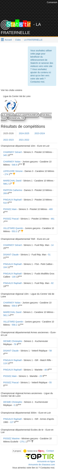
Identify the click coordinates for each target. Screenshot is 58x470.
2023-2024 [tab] (39, 133)
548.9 (14, 164)
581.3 (6, 315)
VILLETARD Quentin (13, 228)
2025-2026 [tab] (8, 133)
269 (5, 193)
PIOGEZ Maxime (11, 438)
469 (51, 209)
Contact (50, 450)
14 (52, 245)
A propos (17, 451)
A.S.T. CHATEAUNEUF (27, 115)
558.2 (14, 325)
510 (5, 203)
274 (6, 174)
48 (45, 369)
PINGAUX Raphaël (12, 199)
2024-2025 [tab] (24, 133)
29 (40, 376)
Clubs (18, 40)
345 (5, 155)
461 (52, 218)
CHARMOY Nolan (12, 161)
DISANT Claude (11, 254)
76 (15, 344)
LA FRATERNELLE (33, 40)
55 (50, 382)
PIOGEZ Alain (10, 209)
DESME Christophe (12, 341)
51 (49, 254)
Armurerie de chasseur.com (41, 464)
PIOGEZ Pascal (11, 218)
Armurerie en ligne (46, 461)
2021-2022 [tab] (24, 140)
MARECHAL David (12, 180)
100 (14, 276)
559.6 (14, 305)
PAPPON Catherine (12, 190)
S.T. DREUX (8, 115)
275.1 (23, 441)
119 (5, 363)
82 (52, 283)
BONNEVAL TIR (17, 118)
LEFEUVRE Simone (13, 171)
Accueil (8, 40)
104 (5, 267)
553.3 (14, 231)
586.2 (6, 184)
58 (50, 350)
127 (12, 422)
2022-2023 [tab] (8, 140)
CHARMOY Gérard (12, 152)
